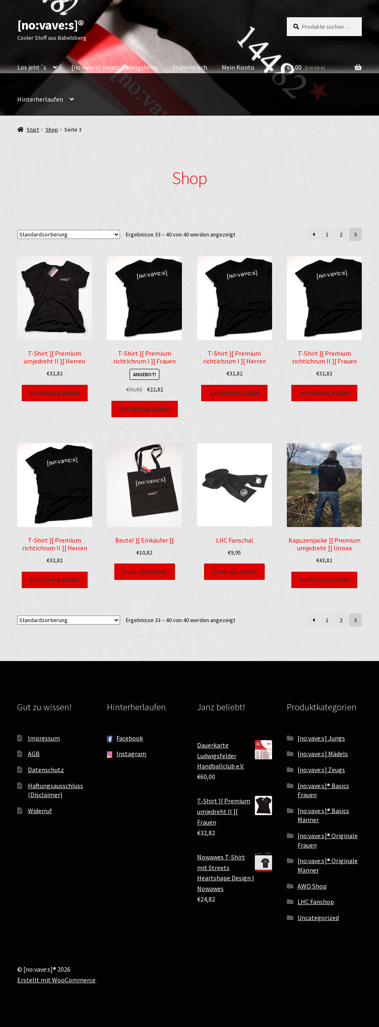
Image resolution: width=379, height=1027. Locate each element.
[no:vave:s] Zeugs (321, 770)
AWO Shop (312, 886)
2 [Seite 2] (341, 234)
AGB (34, 754)
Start (33, 129)
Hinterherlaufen (40, 99)
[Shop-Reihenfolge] (68, 234)
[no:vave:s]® (50, 25)
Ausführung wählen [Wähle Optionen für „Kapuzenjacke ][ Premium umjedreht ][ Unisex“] (324, 579)
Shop (51, 129)
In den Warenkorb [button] (145, 571)
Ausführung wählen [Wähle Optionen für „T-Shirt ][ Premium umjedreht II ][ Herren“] (54, 393)
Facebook (129, 738)
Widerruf (40, 811)
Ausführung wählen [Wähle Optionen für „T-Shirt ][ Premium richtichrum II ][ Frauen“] (324, 393)
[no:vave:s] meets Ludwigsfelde (114, 67)
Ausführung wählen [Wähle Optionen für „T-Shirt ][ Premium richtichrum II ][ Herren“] (54, 579)
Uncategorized (318, 917)
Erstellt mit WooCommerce (56, 980)
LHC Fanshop (315, 901)
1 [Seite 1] (327, 234)
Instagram (131, 754)
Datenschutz (46, 770)
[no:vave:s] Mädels (322, 754)
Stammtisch (189, 67)
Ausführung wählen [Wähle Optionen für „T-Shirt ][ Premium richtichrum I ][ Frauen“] (145, 409)
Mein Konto (238, 67)
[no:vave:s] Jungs (321, 738)
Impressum (44, 738)
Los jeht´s (31, 67)
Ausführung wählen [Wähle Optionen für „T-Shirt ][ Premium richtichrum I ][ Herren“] (234, 393)
